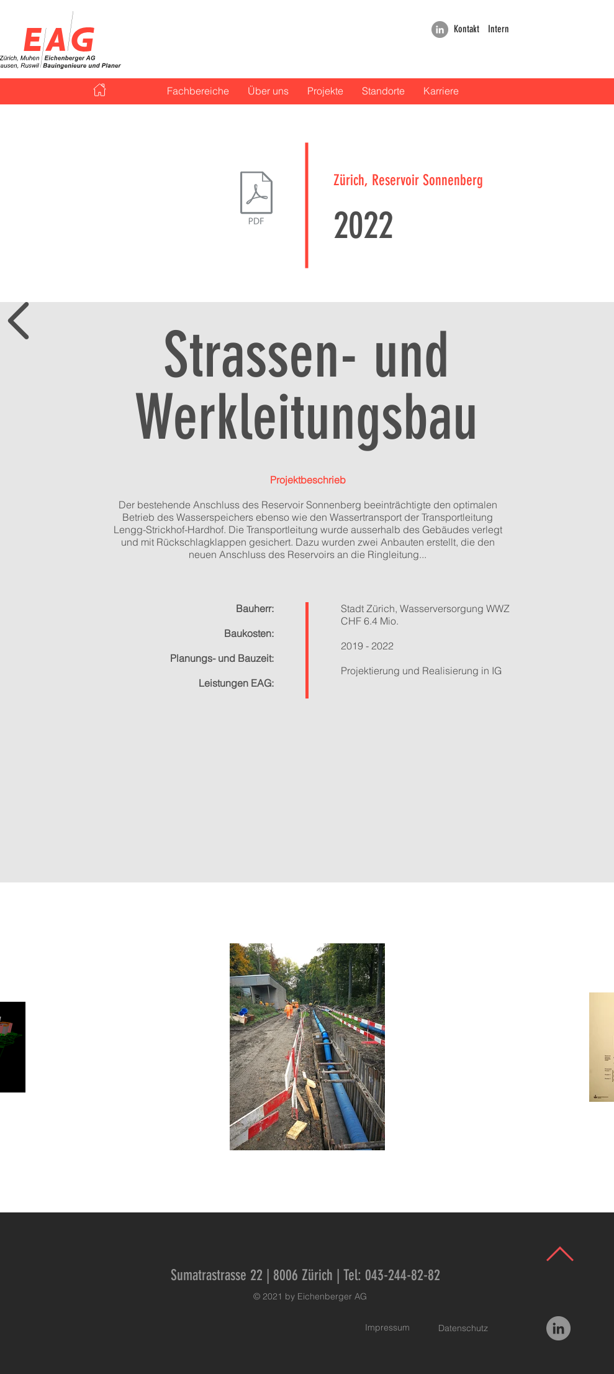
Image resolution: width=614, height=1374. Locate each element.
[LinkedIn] (439, 29)
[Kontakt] (467, 29)
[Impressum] (387, 1328)
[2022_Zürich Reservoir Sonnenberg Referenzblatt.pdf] (256, 199)
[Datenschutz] (463, 1328)
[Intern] (498, 29)
